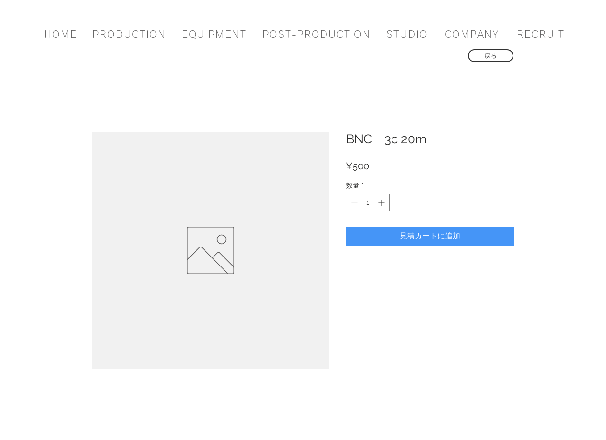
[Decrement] (353, 202)
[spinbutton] (367, 202)
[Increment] (382, 202)
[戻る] (490, 55)
